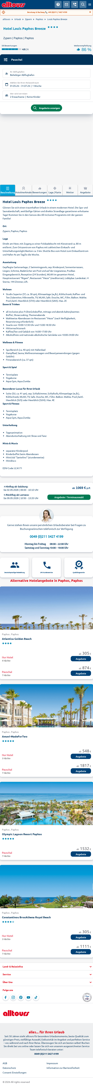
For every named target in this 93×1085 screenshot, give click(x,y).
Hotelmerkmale (23, 190)
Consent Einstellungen (14, 1072)
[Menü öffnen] (90, 4)
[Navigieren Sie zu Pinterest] (21, 997)
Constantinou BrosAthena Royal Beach (26, 917)
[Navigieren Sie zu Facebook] (6, 997)
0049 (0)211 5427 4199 (46, 536)
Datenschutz (9, 1067)
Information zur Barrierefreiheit (63, 1067)
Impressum (52, 1063)
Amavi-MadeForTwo (14, 736)
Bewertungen (39, 190)
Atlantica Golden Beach (17, 638)
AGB (5, 1063)
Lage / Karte (55, 190)
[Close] (90, 12)
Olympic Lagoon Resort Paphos (22, 834)
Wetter (70, 190)
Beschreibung (7, 190)
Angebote (81, 658)
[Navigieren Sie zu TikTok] (36, 997)
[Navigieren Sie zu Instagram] (13, 997)
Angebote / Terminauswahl (69, 497)
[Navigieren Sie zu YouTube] (28, 997)
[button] (46, 966)
